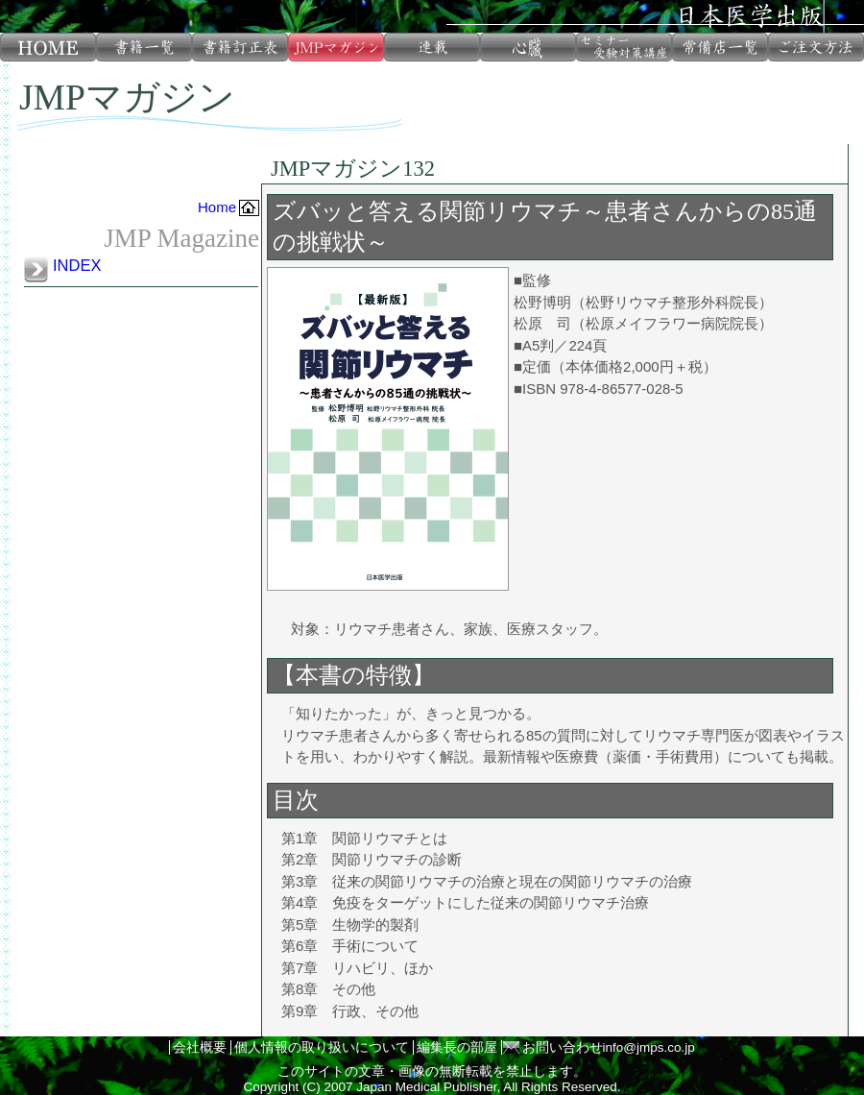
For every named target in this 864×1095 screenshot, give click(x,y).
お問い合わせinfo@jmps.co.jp (608, 1047)
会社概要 (200, 1047)
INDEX (77, 265)
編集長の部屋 (457, 1047)
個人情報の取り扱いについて (321, 1047)
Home (217, 207)
